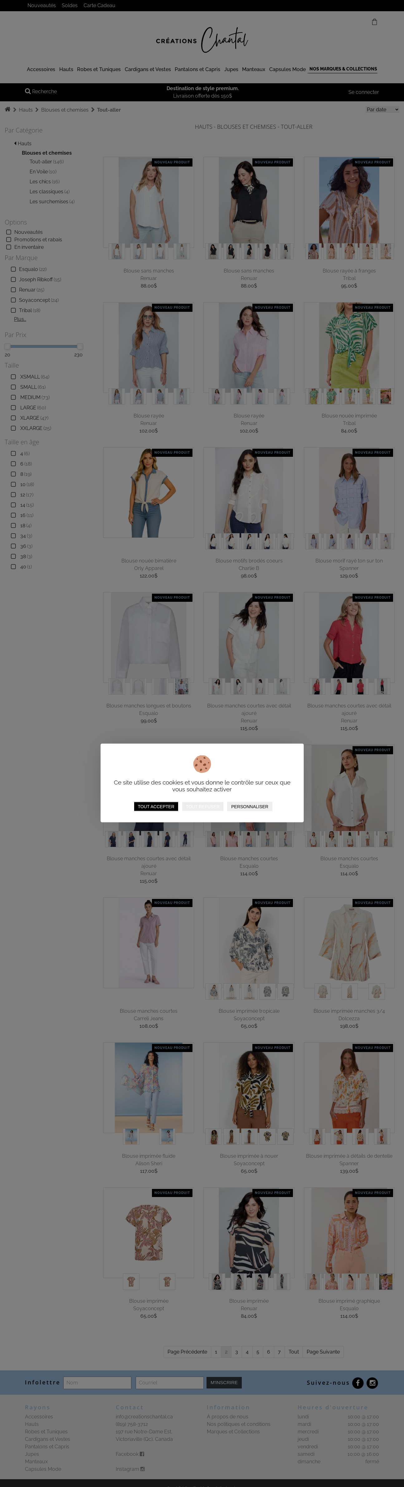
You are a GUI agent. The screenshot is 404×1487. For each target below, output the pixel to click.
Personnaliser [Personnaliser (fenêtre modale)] (249, 806)
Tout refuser (203, 806)
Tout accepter (156, 806)
